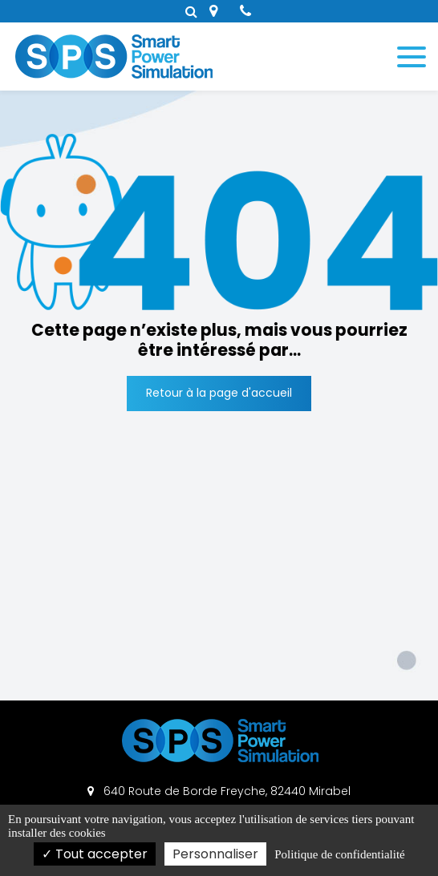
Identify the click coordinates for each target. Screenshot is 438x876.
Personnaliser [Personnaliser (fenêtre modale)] (215, 854)
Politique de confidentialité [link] (339, 854)
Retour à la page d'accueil (219, 393)
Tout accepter (95, 854)
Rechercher (191, 11)
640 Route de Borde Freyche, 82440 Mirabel (219, 791)
